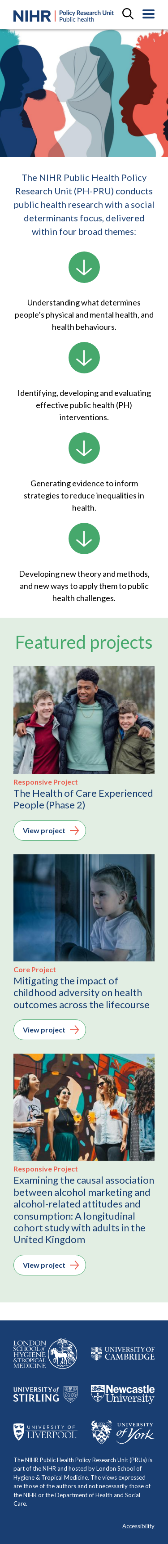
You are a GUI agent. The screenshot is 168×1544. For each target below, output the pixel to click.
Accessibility (138, 1526)
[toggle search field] (128, 14)
